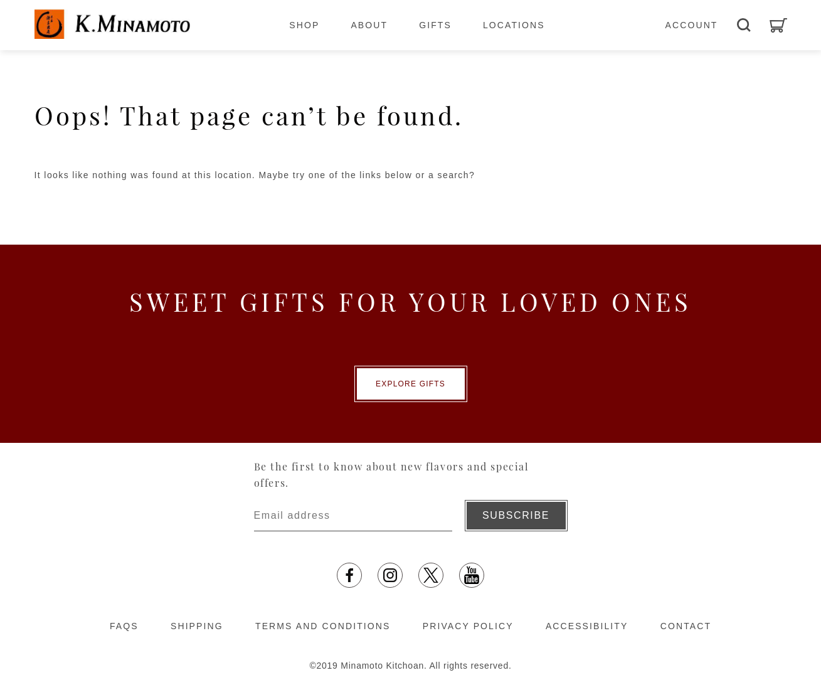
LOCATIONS (514, 25)
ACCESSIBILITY (587, 626)
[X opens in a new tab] (430, 575)
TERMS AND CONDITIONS (322, 626)
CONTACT (685, 626)
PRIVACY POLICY (468, 626)
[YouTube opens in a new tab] (471, 575)
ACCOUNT (691, 25)
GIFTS (435, 25)
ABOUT (369, 25)
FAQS (124, 626)
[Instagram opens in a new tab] (390, 575)
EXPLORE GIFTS (410, 384)
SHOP (304, 25)
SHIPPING (197, 626)
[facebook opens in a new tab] (349, 575)
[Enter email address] (353, 515)
